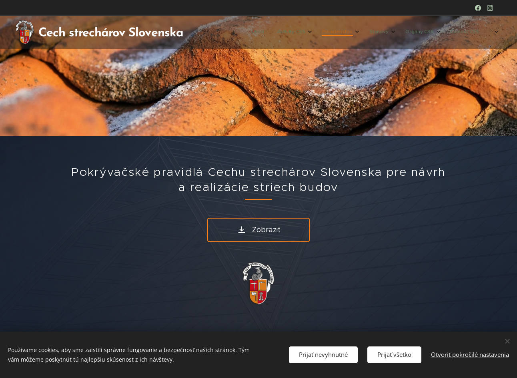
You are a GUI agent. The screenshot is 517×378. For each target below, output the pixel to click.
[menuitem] (397, 32)
